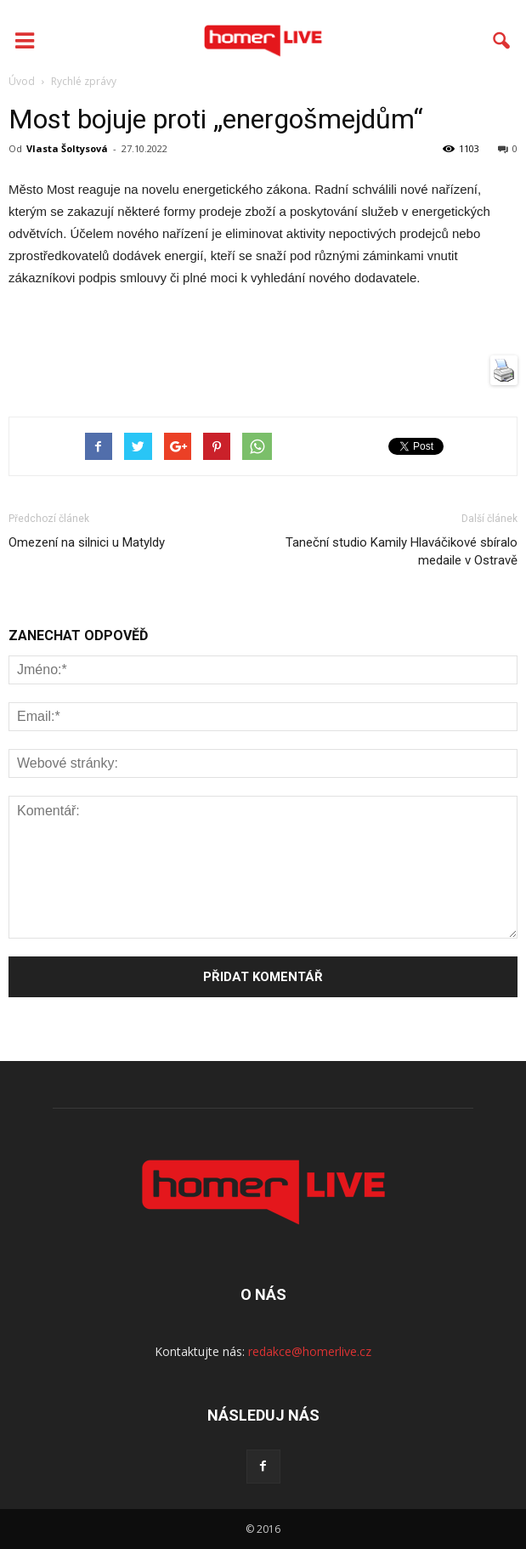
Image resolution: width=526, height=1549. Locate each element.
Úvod (21, 81)
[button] (502, 41)
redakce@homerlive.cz (309, 1351)
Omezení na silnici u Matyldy (86, 542)
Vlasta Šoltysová (67, 148)
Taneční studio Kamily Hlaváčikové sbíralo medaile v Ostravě (402, 551)
